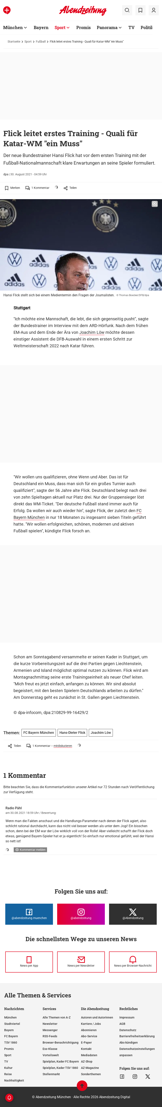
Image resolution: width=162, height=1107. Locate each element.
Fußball (41, 41)
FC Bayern (11, 1036)
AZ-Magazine (90, 1067)
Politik (147, 27)
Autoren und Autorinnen (97, 1017)
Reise (8, 1074)
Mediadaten (89, 1055)
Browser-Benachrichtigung (60, 1042)
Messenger (50, 1030)
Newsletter (50, 1023)
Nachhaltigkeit (14, 1080)
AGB (122, 1023)
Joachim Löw (91, 332)
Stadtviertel (12, 1023)
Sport (60, 27)
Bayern (41, 27)
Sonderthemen (91, 1074)
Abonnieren (89, 1030)
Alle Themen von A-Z (56, 1017)
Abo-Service (89, 1036)
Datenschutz (127, 1030)
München (13, 27)
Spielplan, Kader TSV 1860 (60, 1067)
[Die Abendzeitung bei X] (133, 914)
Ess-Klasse (50, 1049)
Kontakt (86, 1049)
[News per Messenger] (29, 962)
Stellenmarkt (51, 1074)
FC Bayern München (38, 733)
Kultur (8, 1067)
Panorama (107, 27)
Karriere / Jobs (91, 1023)
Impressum (126, 1017)
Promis (83, 27)
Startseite (14, 41)
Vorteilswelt (51, 1055)
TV (131, 27)
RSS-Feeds (50, 1036)
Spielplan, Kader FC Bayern (61, 1061)
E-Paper (86, 1042)
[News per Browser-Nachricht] (133, 962)
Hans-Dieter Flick (72, 733)
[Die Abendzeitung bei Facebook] (29, 914)
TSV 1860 (10, 1042)
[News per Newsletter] (81, 962)
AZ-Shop (86, 1061)
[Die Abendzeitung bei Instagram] (81, 914)
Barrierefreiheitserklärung (137, 1036)
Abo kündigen (128, 1042)
